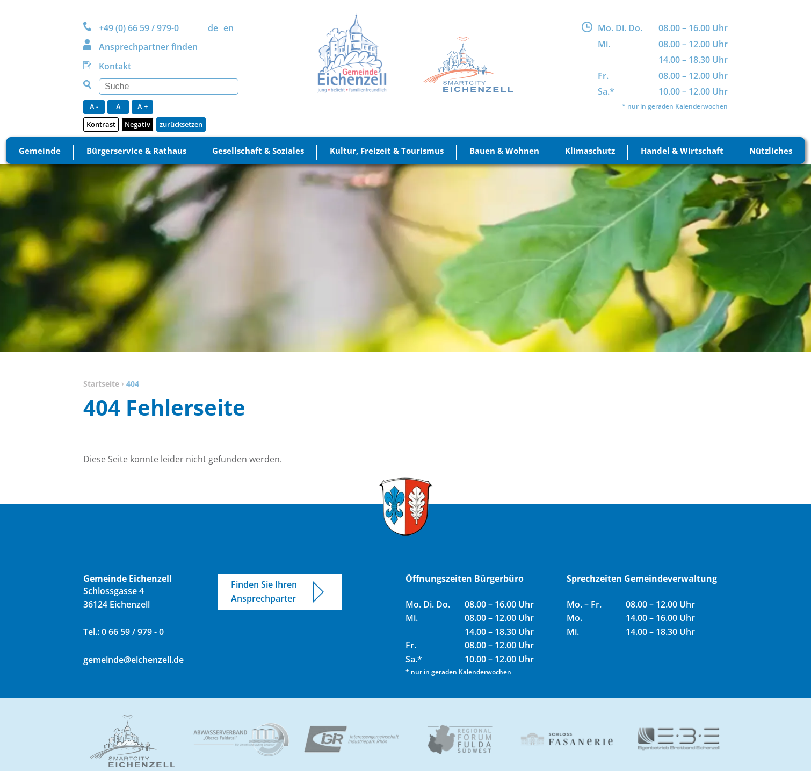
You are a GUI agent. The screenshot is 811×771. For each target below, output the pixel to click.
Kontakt (115, 66)
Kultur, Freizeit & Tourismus (387, 150)
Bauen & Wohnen (504, 150)
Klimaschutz (590, 150)
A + (142, 106)
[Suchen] (168, 86)
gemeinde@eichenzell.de (133, 660)
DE (213, 28)
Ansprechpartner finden (148, 47)
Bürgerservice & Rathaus (136, 150)
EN (228, 28)
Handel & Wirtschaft (682, 150)
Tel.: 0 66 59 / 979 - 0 (123, 632)
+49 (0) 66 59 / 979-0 (139, 28)
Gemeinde (40, 150)
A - (94, 106)
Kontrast (100, 124)
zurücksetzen (181, 124)
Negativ (137, 124)
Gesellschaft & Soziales (258, 150)
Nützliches (770, 150)
